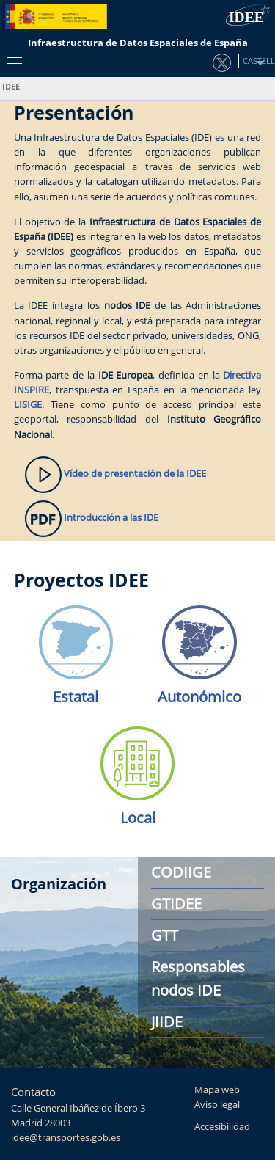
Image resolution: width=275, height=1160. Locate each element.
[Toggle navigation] (11, 63)
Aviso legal (217, 1104)
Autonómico (199, 697)
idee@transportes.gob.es (65, 1137)
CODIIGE (181, 872)
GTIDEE (176, 903)
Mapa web (217, 1090)
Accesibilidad (222, 1126)
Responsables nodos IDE (198, 978)
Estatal (75, 697)
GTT (164, 935)
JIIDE (167, 1022)
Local (137, 818)
